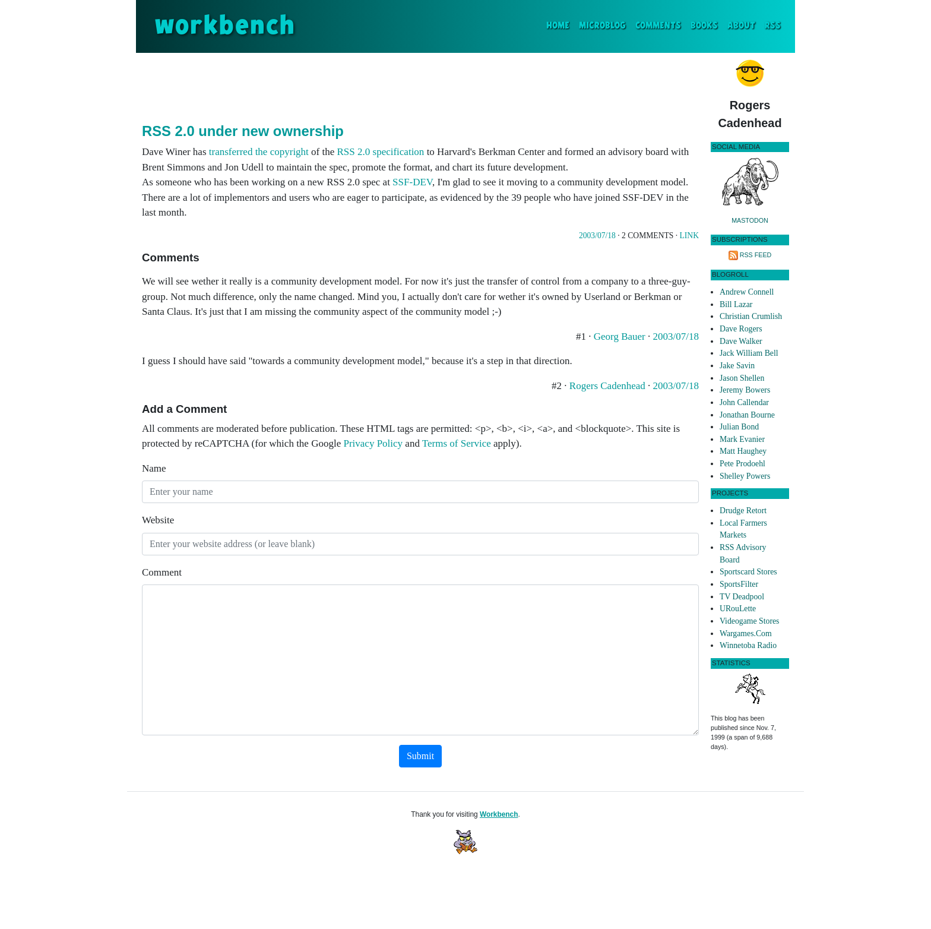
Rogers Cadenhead (608, 385)
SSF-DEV (412, 182)
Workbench (499, 814)
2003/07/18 (597, 235)
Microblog (602, 25)
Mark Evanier (742, 439)
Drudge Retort (743, 510)
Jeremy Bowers (745, 389)
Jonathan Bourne (747, 414)
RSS (773, 25)
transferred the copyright (259, 151)
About (741, 25)
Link (689, 235)
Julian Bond (739, 426)
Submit (420, 756)
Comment (162, 572)
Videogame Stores (749, 621)
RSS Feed (756, 254)
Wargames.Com (746, 633)
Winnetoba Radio (748, 645)
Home (560, 24)
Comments (658, 25)
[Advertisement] (420, 85)
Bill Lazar (736, 304)
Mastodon (750, 220)
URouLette (738, 608)
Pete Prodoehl (742, 463)
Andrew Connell (747, 291)
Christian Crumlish (751, 316)
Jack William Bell (749, 353)
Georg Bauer (621, 336)
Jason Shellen (742, 378)
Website (158, 520)
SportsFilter (739, 584)
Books (704, 25)
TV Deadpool (742, 596)
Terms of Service (456, 443)
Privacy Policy (373, 443)
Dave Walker (741, 341)
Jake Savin (737, 365)
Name (154, 468)
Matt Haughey (743, 451)
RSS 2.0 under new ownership (243, 131)
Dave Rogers (741, 328)
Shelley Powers (745, 476)
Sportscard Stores (748, 571)
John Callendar (744, 402)
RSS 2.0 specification (381, 151)
